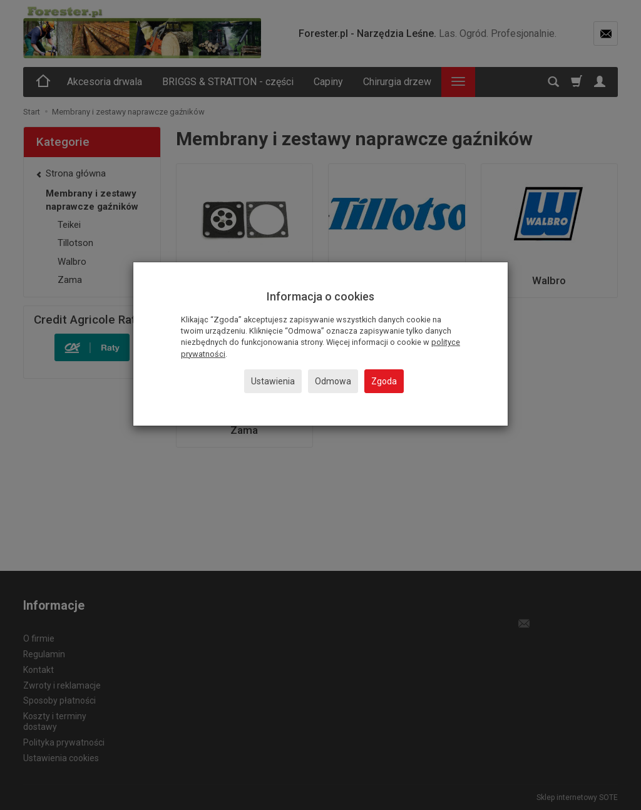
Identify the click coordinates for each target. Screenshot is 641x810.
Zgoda (384, 381)
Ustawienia (273, 381)
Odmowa (333, 381)
